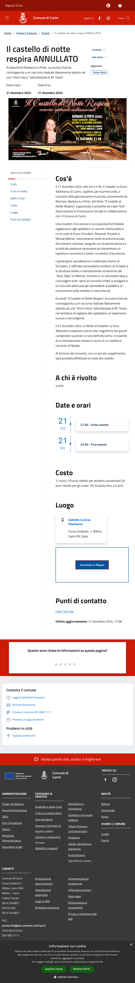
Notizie (105, 804)
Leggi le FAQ (42, 901)
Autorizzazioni (76, 855)
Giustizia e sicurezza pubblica (80, 817)
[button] (67, 977)
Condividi (99, 50)
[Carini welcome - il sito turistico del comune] (109, 6)
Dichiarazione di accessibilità (77, 905)
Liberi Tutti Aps (65, 611)
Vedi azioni (100, 57)
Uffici (5, 816)
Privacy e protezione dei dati (82, 916)
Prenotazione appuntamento (44, 881)
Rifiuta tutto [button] (81, 969)
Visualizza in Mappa (92, 565)
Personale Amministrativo (11, 838)
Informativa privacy (79, 890)
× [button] (131, 944)
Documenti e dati (12, 847)
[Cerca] (128, 18)
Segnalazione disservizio (43, 892)
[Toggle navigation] (7, 17)
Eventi (46, 33)
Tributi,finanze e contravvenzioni (78, 828)
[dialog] (67, 962)
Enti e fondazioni (12, 823)
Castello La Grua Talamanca (79, 521)
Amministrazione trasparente (78, 881)
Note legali (74, 896)
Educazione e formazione (76, 806)
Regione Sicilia (14, 5)
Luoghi (105, 834)
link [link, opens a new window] (101, 961)
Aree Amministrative (14, 810)
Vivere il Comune (26, 33)
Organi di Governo (13, 804)
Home (7, 33)
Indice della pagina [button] (21, 173)
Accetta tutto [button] (54, 969)
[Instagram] (106, 17)
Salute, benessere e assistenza (80, 846)
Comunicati (108, 810)
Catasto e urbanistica (47, 837)
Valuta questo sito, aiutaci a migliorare (67, 759)
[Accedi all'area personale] (120, 5)
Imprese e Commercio (48, 826)
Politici (6, 829)
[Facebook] (98, 17)
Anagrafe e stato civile (48, 807)
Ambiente (74, 837)
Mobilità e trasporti (46, 848)
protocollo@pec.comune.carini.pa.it (24, 925)
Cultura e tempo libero (48, 813)
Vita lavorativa (44, 819)
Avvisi (104, 816)
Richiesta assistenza (47, 907)
